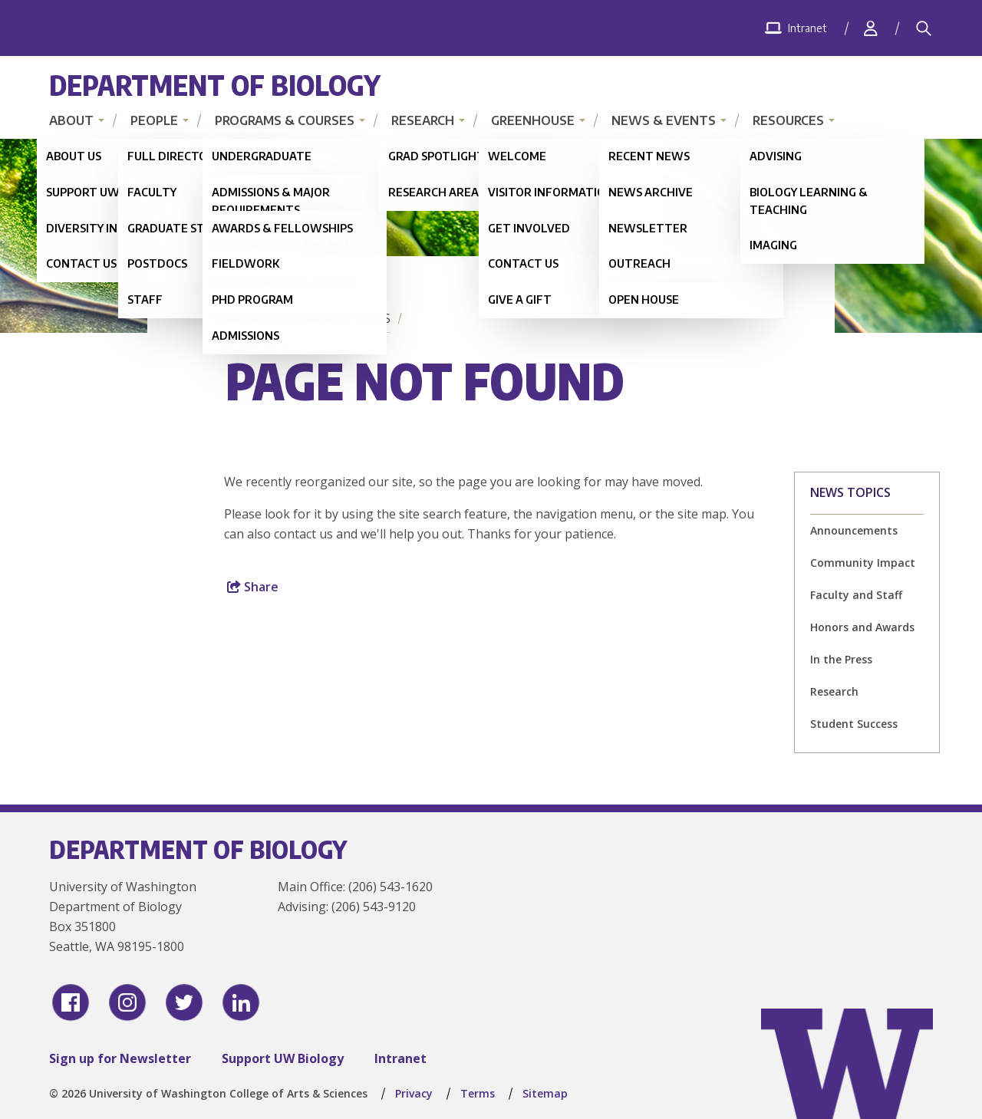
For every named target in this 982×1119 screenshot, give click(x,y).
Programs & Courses (284, 120)
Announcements (854, 530)
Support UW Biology (283, 1058)
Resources (788, 120)
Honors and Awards (862, 627)
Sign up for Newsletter (120, 1058)
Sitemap (545, 1093)
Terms (477, 1093)
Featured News (340, 318)
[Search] (923, 28)
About (71, 120)
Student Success (854, 723)
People (154, 120)
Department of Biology (215, 84)
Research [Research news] (834, 691)
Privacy (414, 1093)
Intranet (400, 1058)
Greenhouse (533, 120)
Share (252, 586)
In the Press (841, 659)
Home (247, 318)
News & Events (663, 120)
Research (422, 120)
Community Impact (862, 562)
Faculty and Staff (856, 594)
